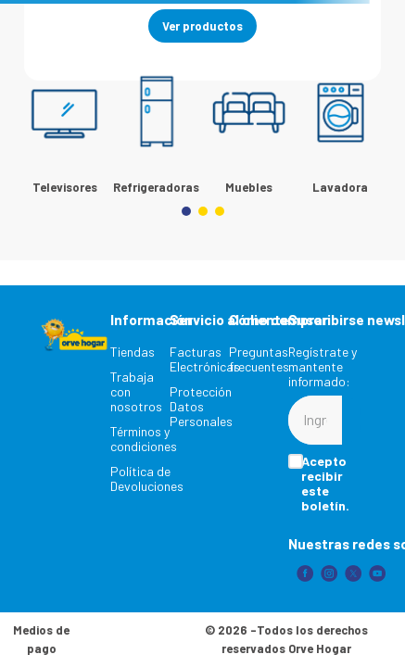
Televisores (64, 187)
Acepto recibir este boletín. (325, 483)
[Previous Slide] (41, 119)
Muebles (248, 187)
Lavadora (340, 187)
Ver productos (202, 26)
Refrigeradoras (156, 187)
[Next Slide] (363, 119)
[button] (186, 211)
